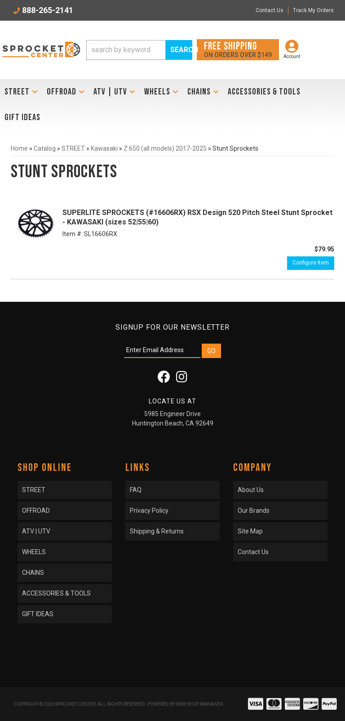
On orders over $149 (238, 49)
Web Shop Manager (199, 704)
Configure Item (310, 263)
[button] (139, 50)
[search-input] (126, 49)
